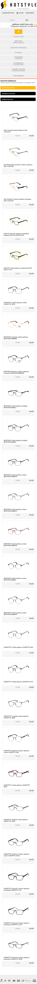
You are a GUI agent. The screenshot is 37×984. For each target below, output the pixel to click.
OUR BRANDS (18, 76)
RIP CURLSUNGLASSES (18, 41)
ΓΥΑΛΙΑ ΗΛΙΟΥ (18, 37)
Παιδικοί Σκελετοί (7, 99)
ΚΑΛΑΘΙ (21, 13)
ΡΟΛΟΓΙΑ (18, 53)
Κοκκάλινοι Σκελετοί (8, 93)
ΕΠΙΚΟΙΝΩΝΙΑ (30, 13)
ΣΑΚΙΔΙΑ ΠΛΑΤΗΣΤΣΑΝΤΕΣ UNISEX (18, 70)
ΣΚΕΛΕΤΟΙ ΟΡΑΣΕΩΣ (18, 48)
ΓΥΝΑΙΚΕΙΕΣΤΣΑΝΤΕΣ (18, 57)
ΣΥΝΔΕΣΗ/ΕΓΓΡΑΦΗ (8, 13)
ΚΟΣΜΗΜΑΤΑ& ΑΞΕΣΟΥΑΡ (18, 64)
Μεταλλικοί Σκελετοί (8, 88)
